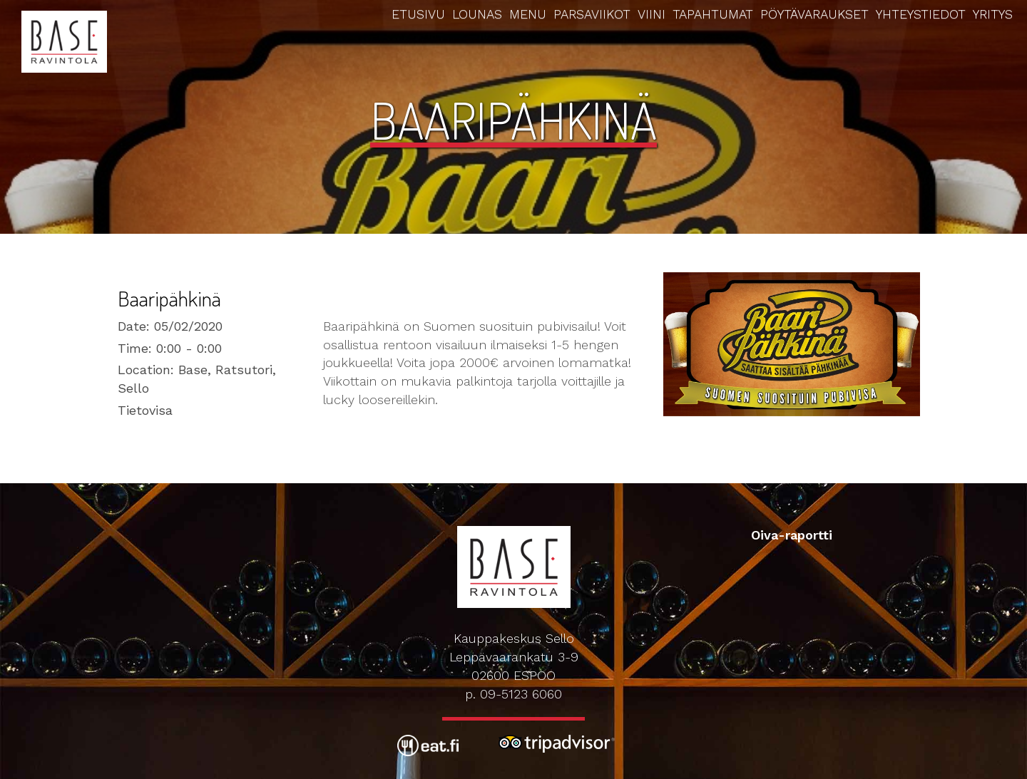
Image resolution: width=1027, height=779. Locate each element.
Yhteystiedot (921, 13)
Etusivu (418, 13)
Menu (527, 13)
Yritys (993, 13)
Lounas (477, 13)
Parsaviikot (591, 13)
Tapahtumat (713, 13)
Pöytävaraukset (814, 13)
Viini (651, 13)
